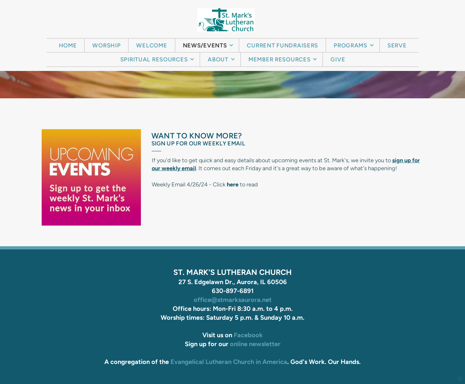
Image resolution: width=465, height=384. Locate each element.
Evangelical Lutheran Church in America (228, 362)
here (233, 184)
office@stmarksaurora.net (233, 300)
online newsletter (255, 344)
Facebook (248, 335)
